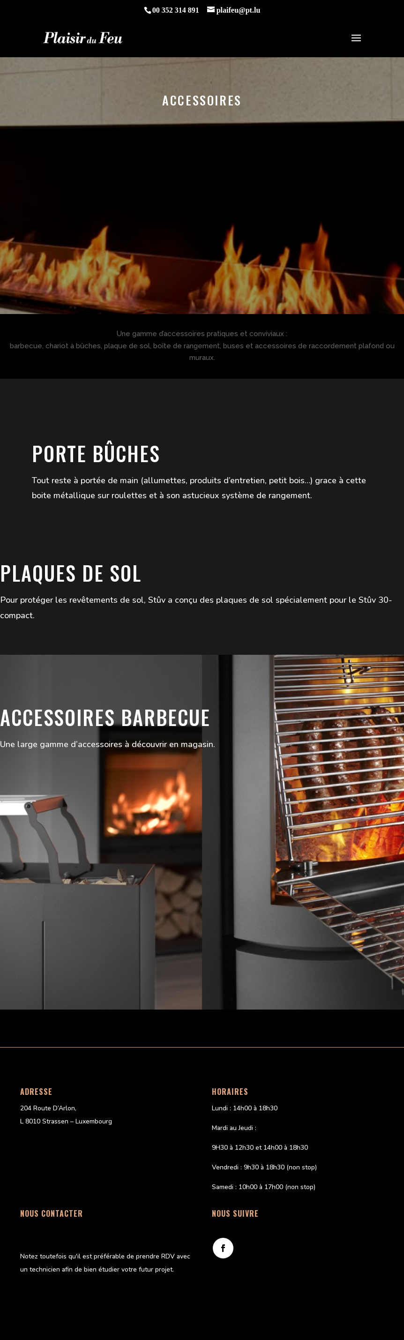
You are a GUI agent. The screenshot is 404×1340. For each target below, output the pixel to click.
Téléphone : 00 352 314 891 (62, 1230)
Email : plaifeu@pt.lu (50, 1243)
